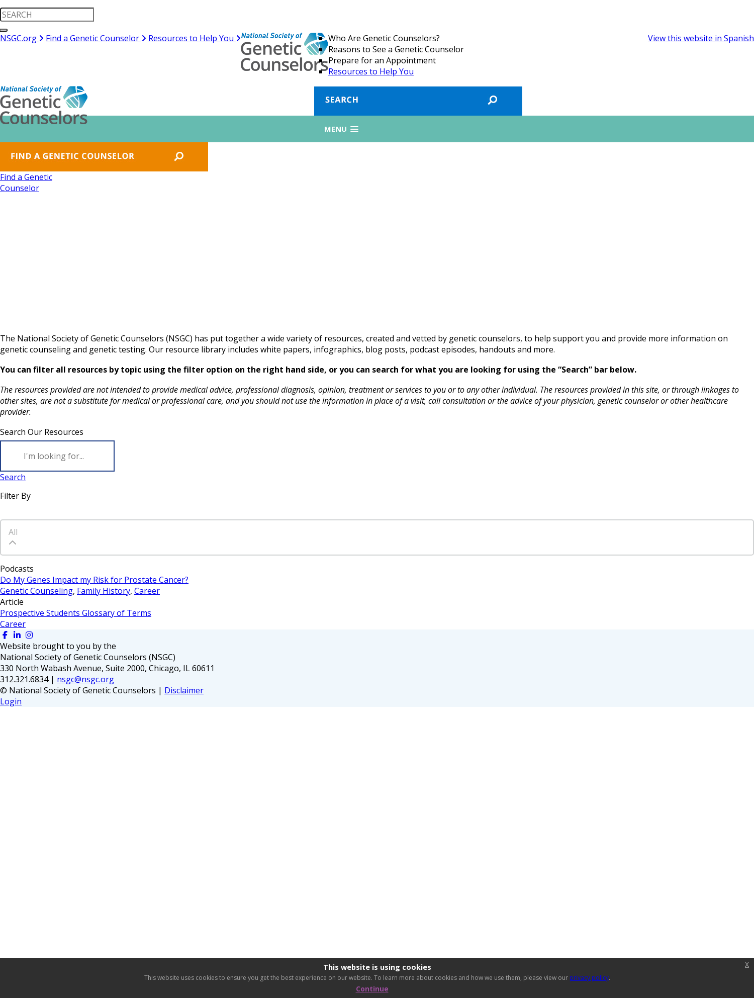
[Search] (57, 456)
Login (11, 701)
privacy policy (589, 977)
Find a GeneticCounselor (26, 182)
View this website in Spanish (701, 38)
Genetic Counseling (36, 590)
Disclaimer (184, 690)
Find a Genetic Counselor (96, 38)
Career (147, 590)
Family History (103, 590)
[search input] (47, 15)
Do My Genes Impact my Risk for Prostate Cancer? (94, 579)
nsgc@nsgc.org (85, 679)
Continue (372, 988)
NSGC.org (22, 38)
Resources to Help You (194, 38)
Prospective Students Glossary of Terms (75, 612)
